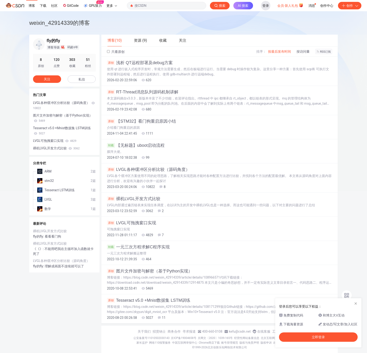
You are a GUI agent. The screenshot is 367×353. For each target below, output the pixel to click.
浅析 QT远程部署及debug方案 (140, 62)
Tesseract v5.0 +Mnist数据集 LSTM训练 (148, 300)
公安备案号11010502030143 (151, 338)
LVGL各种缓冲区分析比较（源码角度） (148, 169)
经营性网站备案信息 (246, 338)
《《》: (38, 249)
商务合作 (174, 331)
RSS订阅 (324, 51)
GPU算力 (93, 4)
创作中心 (326, 5)
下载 (43, 5)
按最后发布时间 (279, 51)
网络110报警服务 (160, 342)
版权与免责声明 (249, 342)
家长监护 (142, 342)
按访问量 (303, 51)
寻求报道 (189, 331)
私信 (81, 79)
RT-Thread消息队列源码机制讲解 (142, 92)
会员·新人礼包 (290, 5)
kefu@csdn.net (240, 331)
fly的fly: (39, 236)
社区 (54, 5)
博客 (32, 5)
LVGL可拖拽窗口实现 (131, 223)
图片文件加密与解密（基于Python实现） (149, 271)
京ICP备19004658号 (183, 338)
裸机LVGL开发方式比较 (133, 198)
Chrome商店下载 (209, 342)
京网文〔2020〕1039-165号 (215, 338)
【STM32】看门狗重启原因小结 (141, 121)
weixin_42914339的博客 (59, 23)
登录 (265, 5)
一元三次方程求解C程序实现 (138, 247)
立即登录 (318, 337)
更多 (111, 5)
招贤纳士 (159, 331)
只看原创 (116, 52)
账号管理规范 (229, 342)
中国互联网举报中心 (184, 342)
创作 (349, 5)
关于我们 (144, 331)
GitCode (70, 5)
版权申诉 (266, 342)
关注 (47, 79)
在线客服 (263, 331)
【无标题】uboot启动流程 (136, 145)
